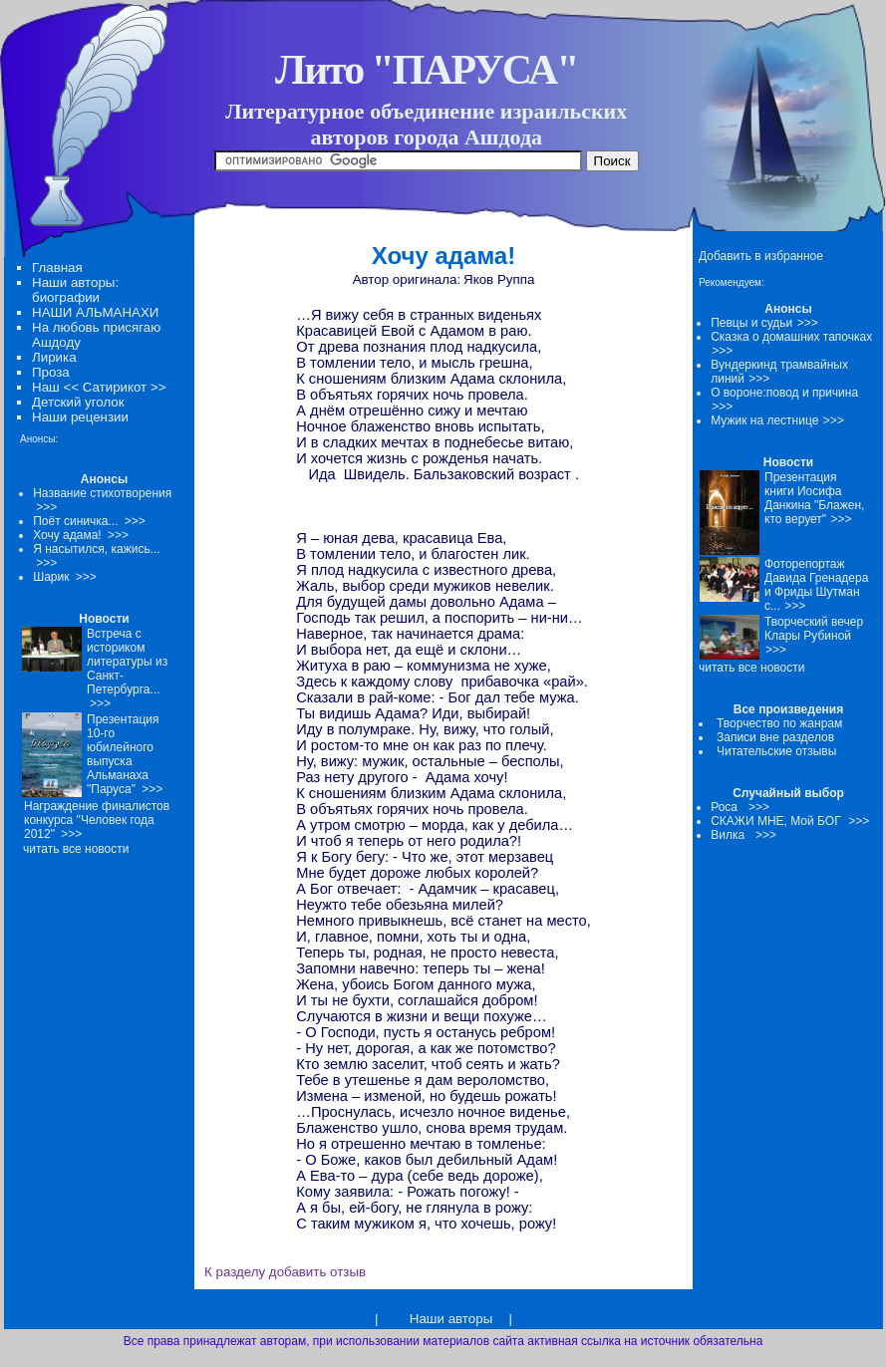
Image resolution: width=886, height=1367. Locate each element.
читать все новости (751, 668)
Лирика (54, 357)
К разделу (234, 1271)
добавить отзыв (317, 1271)
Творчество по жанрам (779, 723)
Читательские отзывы (776, 751)
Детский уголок (78, 402)
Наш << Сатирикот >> (98, 387)
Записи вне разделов (775, 737)
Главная (57, 267)
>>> (807, 323)
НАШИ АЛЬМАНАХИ (95, 312)
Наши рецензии (80, 417)
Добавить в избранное (761, 256)
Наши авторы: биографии (75, 290)
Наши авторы (451, 1318)
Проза (51, 372)
